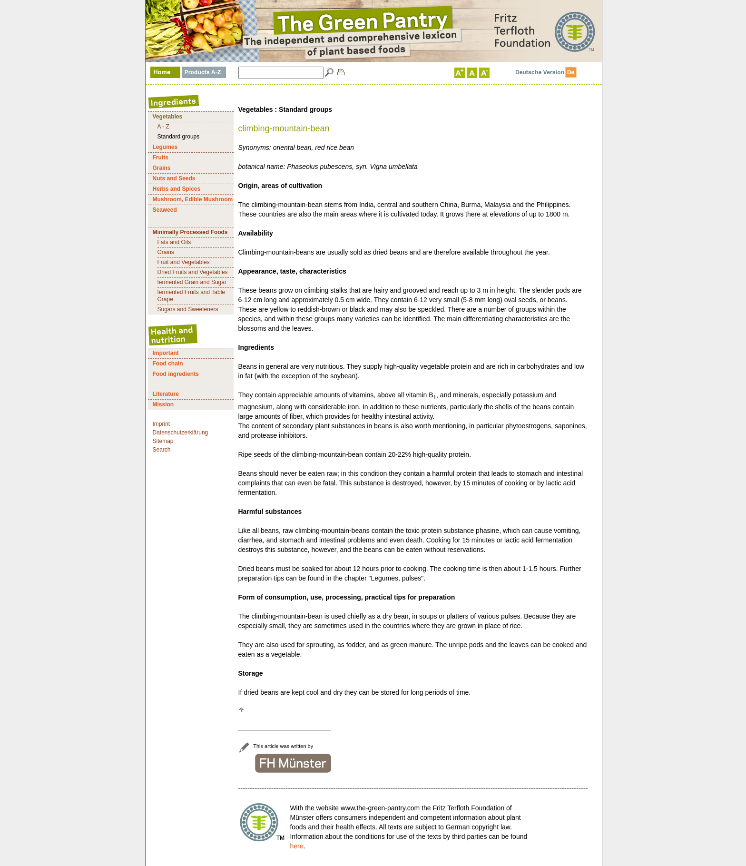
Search (162, 449)
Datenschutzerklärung (180, 432)
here (296, 846)
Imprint (161, 424)
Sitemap (163, 441)
